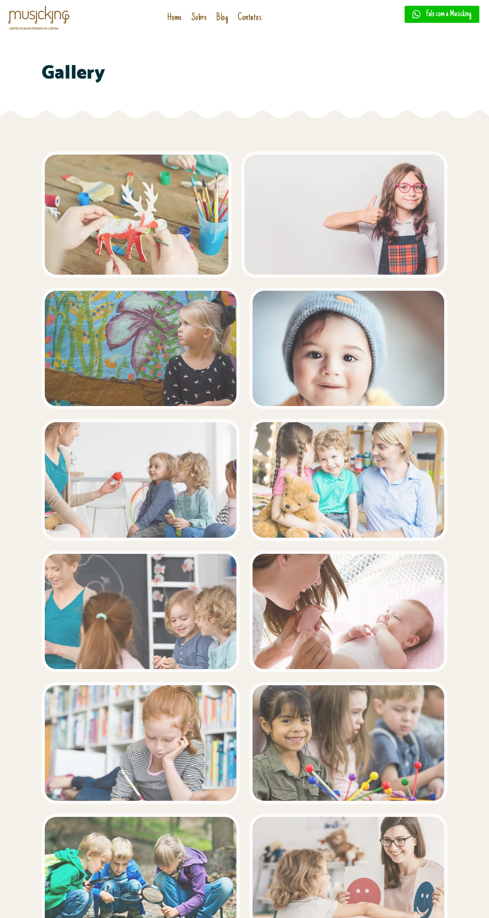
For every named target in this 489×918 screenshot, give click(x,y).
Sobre (199, 18)
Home (174, 18)
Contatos (250, 18)
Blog (222, 18)
